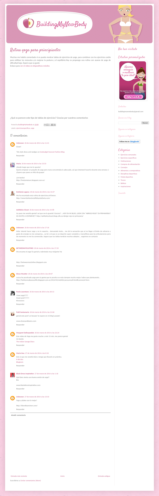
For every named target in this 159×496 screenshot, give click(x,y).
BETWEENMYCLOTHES (24, 248)
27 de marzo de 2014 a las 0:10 (37, 353)
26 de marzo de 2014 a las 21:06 (42, 312)
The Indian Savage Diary (25, 341)
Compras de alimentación (130, 164)
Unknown (20, 143)
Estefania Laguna (22, 192)
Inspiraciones (126, 186)
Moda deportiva (127, 177)
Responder (20, 155)
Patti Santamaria (22, 312)
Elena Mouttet (21, 274)
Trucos (123, 180)
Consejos (124, 167)
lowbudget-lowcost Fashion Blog (52, 152)
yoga (32, 128)
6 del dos (19, 359)
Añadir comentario (18, 415)
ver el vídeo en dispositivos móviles (35, 66)
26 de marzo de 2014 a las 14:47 (42, 192)
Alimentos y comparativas (130, 170)
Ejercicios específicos (128, 158)
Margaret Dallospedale (25, 333)
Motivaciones (126, 161)
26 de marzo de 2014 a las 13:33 (34, 163)
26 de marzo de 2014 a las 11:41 (37, 143)
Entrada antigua (104, 476)
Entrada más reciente (19, 476)
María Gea (20, 353)
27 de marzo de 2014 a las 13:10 (37, 397)
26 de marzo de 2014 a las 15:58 (42, 210)
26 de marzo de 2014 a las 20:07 (40, 274)
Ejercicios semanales (128, 155)
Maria (18, 163)
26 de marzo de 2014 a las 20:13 (42, 292)
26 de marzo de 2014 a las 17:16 (37, 227)
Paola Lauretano (22, 292)
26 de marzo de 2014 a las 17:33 (46, 248)
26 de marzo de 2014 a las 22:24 (47, 333)
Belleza (123, 183)
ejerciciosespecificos (23, 128)
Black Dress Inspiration (25, 373)
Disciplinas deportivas (129, 174)
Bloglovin (19, 362)
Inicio (62, 476)
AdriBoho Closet (22, 210)
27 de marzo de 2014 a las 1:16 (46, 373)
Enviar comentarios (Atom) (31, 480)
